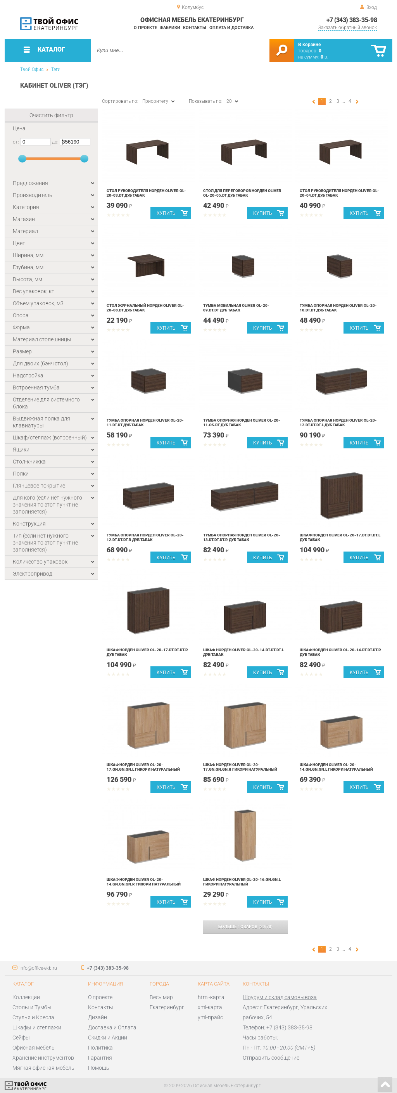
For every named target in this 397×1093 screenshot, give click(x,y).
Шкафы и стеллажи (36, 1027)
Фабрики (170, 27)
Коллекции (26, 997)
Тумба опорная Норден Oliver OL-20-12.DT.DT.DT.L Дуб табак (338, 422)
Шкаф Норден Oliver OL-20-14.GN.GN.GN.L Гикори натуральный (336, 767)
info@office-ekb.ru (38, 968)
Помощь (98, 1068)
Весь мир (161, 997)
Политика (100, 1048)
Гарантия (100, 1058)
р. (324, 57)
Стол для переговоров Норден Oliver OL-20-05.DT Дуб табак (242, 193)
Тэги (55, 69)
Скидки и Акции (107, 1037)
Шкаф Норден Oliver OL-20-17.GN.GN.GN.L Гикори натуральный (143, 767)
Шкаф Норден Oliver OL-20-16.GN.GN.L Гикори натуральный (242, 881)
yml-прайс (210, 1017)
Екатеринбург (167, 1007)
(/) (245, 926)
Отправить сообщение (271, 1058)
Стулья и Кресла (33, 1017)
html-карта (211, 997)
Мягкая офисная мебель (43, 1068)
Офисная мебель (33, 1048)
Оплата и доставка (231, 27)
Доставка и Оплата (112, 1027)
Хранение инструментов (43, 1058)
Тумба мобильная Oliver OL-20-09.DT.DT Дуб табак (236, 307)
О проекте (145, 27)
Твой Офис (31, 69)
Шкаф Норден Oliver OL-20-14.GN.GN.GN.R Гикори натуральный (144, 881)
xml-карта (210, 1007)
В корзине (309, 44)
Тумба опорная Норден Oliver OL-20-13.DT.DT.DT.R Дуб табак (241, 537)
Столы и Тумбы (32, 1007)
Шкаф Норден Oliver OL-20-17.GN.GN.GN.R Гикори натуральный (240, 767)
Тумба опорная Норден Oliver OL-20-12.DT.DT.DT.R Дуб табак (145, 537)
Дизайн (97, 1017)
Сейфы (21, 1037)
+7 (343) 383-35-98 (351, 20)
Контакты (194, 27)
